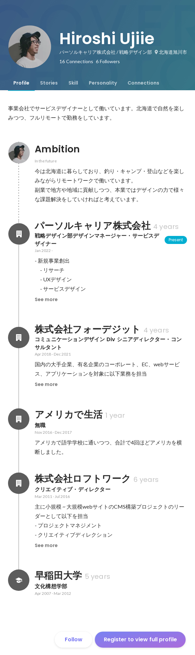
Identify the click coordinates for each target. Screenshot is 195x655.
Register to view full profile (140, 639)
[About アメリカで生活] (18, 419)
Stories (49, 83)
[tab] (21, 83)
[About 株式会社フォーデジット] (18, 337)
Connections (143, 83)
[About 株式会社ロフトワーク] (18, 483)
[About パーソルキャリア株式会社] (18, 234)
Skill (73, 83)
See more (46, 299)
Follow (73, 639)
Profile (21, 83)
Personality (103, 83)
